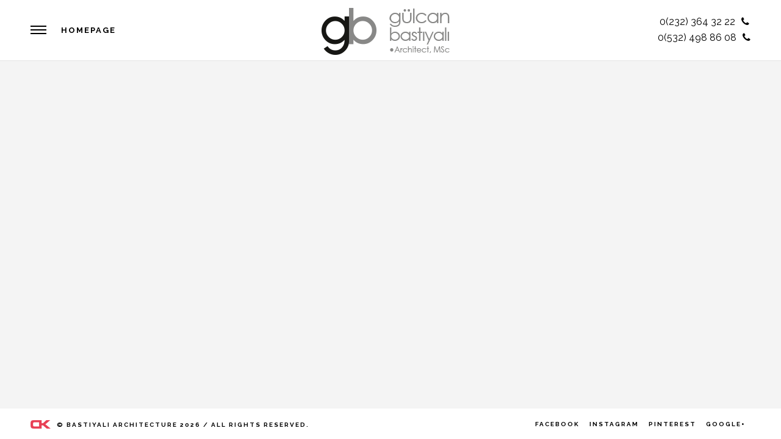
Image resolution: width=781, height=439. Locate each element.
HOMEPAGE (88, 30)
